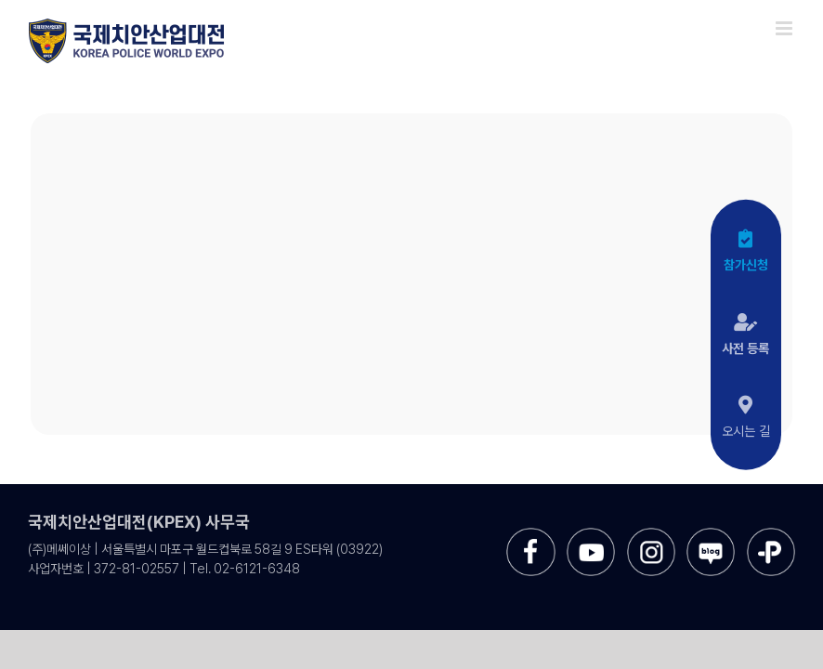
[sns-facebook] (530, 535)
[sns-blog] (710, 535)
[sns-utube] (591, 535)
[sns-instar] (651, 535)
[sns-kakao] (771, 535)
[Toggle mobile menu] (785, 28)
